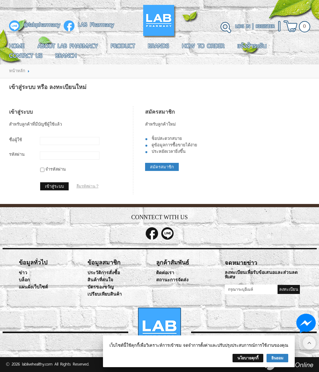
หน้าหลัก (17, 70)
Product (123, 46)
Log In (242, 26)
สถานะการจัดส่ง (172, 279)
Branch (65, 56)
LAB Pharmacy (96, 24)
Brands (158, 46)
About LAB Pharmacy (68, 46)
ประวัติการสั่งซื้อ (103, 272)
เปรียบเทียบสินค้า (104, 294)
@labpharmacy (42, 24)
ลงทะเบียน (288, 289)
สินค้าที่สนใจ (100, 279)
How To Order (203, 46)
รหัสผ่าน (17, 154)
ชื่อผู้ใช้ (15, 139)
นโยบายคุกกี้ (247, 358)
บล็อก (24, 279)
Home (17, 46)
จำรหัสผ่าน (55, 169)
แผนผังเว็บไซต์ (33, 287)
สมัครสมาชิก (162, 166)
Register (265, 26)
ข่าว (23, 272)
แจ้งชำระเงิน (252, 46)
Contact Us (25, 56)
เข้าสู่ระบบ (54, 186)
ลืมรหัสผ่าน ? (87, 186)
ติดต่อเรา (165, 272)
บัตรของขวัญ (100, 287)
